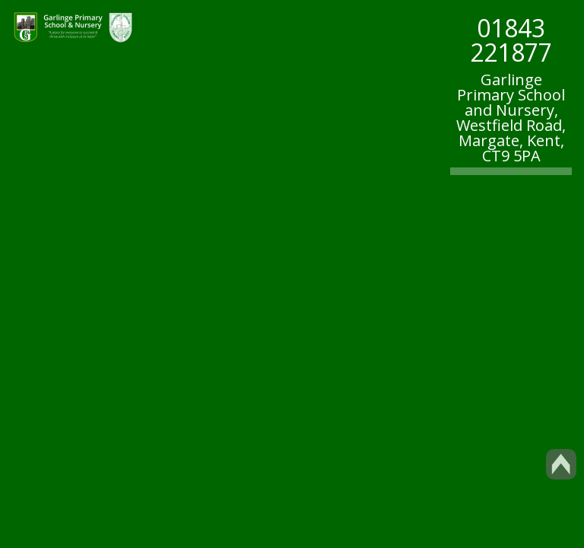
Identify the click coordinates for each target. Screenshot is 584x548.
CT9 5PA (511, 155)
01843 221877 (511, 39)
